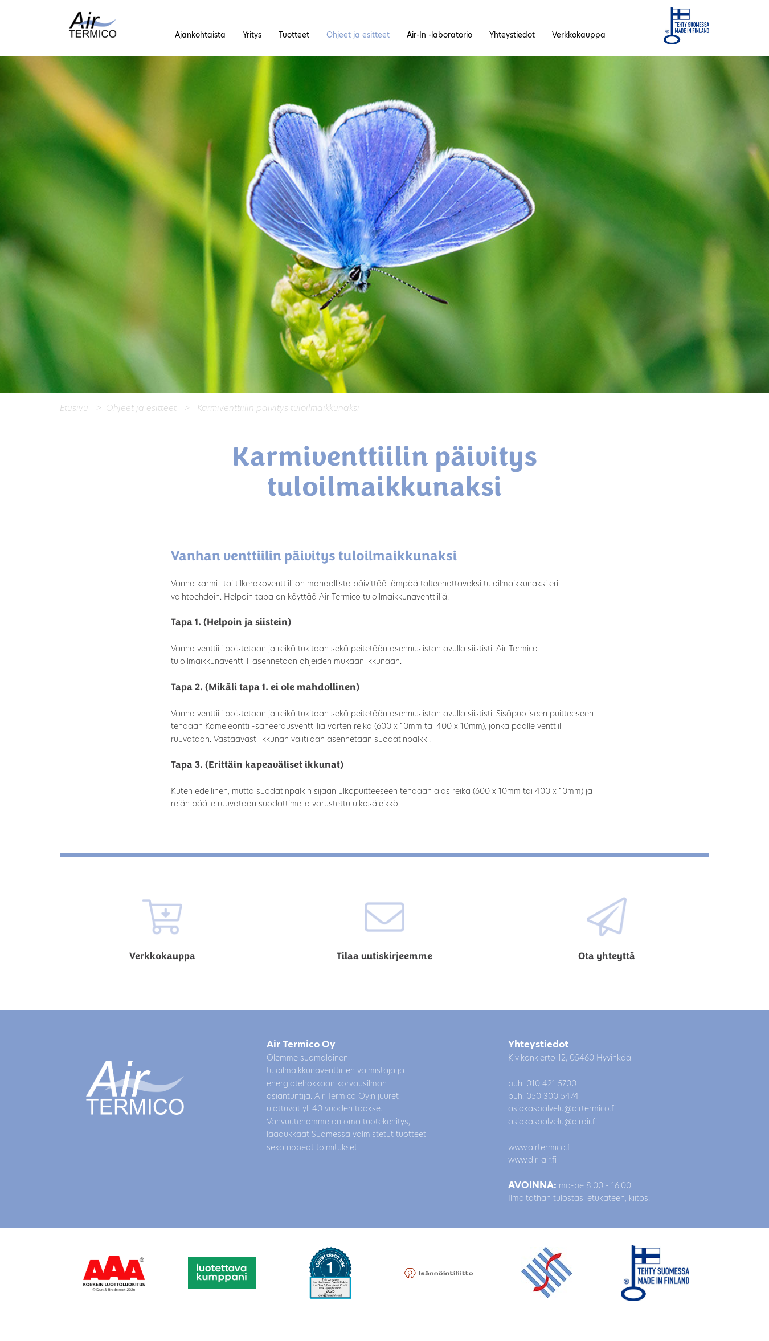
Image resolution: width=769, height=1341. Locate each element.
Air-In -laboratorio (439, 35)
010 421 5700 (551, 1083)
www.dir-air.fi (532, 1159)
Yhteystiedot (512, 35)
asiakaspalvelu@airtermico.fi (562, 1108)
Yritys (252, 35)
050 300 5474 (552, 1096)
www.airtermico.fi (540, 1147)
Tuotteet (294, 35)
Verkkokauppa (579, 35)
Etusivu (74, 408)
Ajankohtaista (200, 35)
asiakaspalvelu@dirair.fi (552, 1121)
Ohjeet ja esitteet (358, 35)
